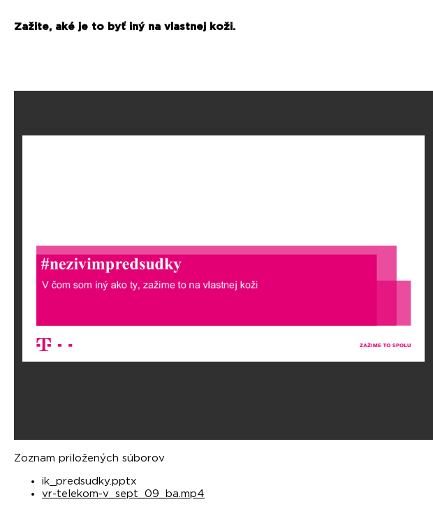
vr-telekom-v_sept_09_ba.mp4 (123, 494)
